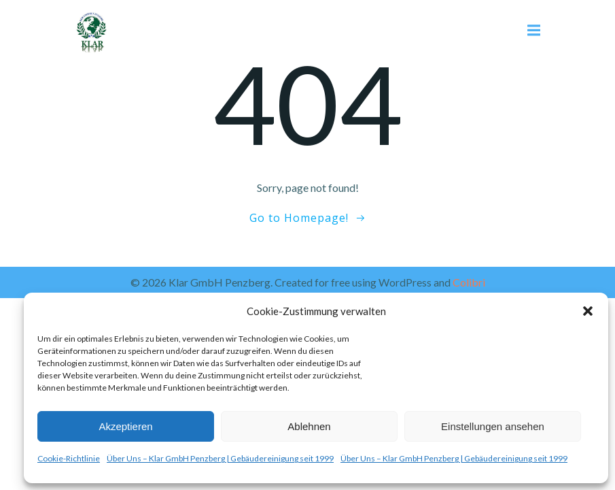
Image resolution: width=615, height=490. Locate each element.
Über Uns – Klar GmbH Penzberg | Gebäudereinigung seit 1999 (220, 458)
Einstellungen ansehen (492, 426)
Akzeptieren (125, 426)
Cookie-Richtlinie (68, 458)
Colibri (469, 282)
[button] (588, 311)
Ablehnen (308, 426)
